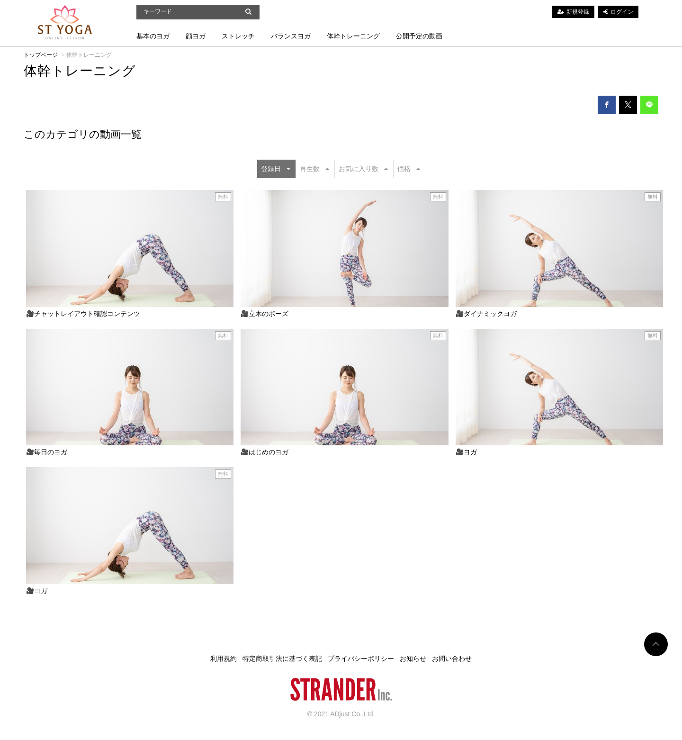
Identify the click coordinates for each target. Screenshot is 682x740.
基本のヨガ (153, 36)
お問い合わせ (452, 658)
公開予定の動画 (419, 36)
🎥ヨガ (466, 452)
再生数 (314, 168)
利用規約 (223, 658)
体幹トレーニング (353, 36)
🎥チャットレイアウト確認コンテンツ (83, 313)
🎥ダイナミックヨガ (486, 313)
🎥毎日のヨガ (46, 452)
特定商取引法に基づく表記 (282, 658)
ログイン (621, 12)
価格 (408, 168)
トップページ (41, 55)
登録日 (275, 168)
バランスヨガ (291, 36)
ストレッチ (238, 36)
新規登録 (577, 12)
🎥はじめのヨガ (264, 452)
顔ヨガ (196, 36)
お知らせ (413, 658)
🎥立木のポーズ (264, 313)
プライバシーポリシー (361, 658)
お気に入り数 (363, 168)
